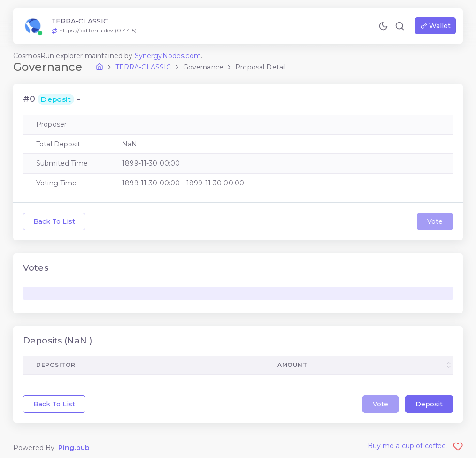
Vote (435, 221)
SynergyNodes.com (168, 56)
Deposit (429, 404)
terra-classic (143, 67)
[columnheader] (358, 365)
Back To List (54, 221)
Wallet (436, 26)
